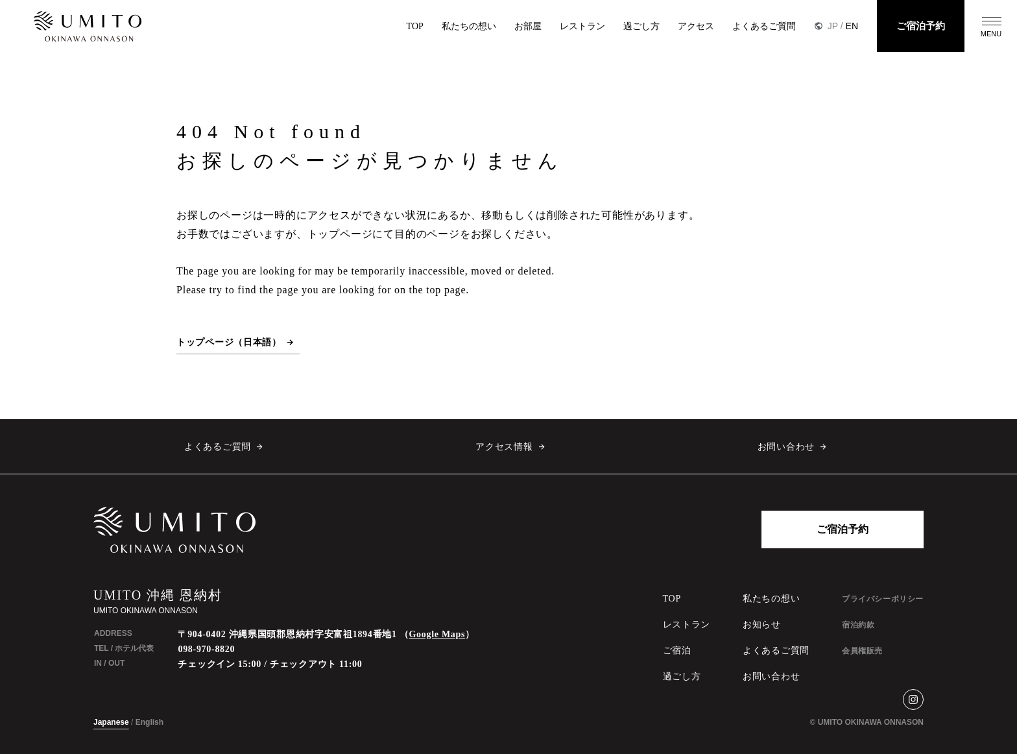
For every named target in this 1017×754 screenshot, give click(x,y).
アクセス (696, 26)
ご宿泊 (677, 650)
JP (833, 26)
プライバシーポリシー (883, 598)
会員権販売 (862, 650)
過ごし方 (641, 26)
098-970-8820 (206, 649)
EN (852, 26)
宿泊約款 (858, 624)
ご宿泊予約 (920, 26)
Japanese (111, 722)
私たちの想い (469, 26)
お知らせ (762, 624)
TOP (415, 26)
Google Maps (437, 634)
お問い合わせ (786, 447)
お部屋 (528, 26)
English (149, 722)
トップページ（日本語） (228, 342)
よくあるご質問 (764, 26)
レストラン (582, 26)
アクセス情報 (503, 447)
